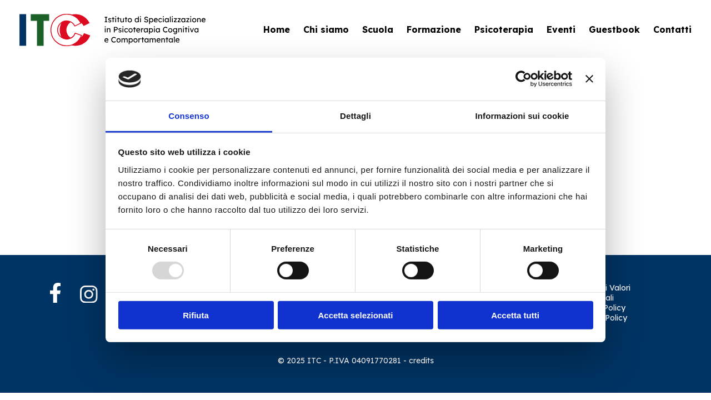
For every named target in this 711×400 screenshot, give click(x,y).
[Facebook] (64, 294)
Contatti (672, 29)
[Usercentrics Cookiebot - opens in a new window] (523, 79)
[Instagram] (89, 296)
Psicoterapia (503, 29)
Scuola (377, 29)
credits (421, 361)
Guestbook (614, 29)
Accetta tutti (515, 314)
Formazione (434, 29)
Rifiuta (196, 314)
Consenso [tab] (188, 116)
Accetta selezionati (355, 314)
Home (276, 29)
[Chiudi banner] (589, 79)
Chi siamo (326, 29)
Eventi (561, 29)
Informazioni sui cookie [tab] (522, 116)
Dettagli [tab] (355, 116)
